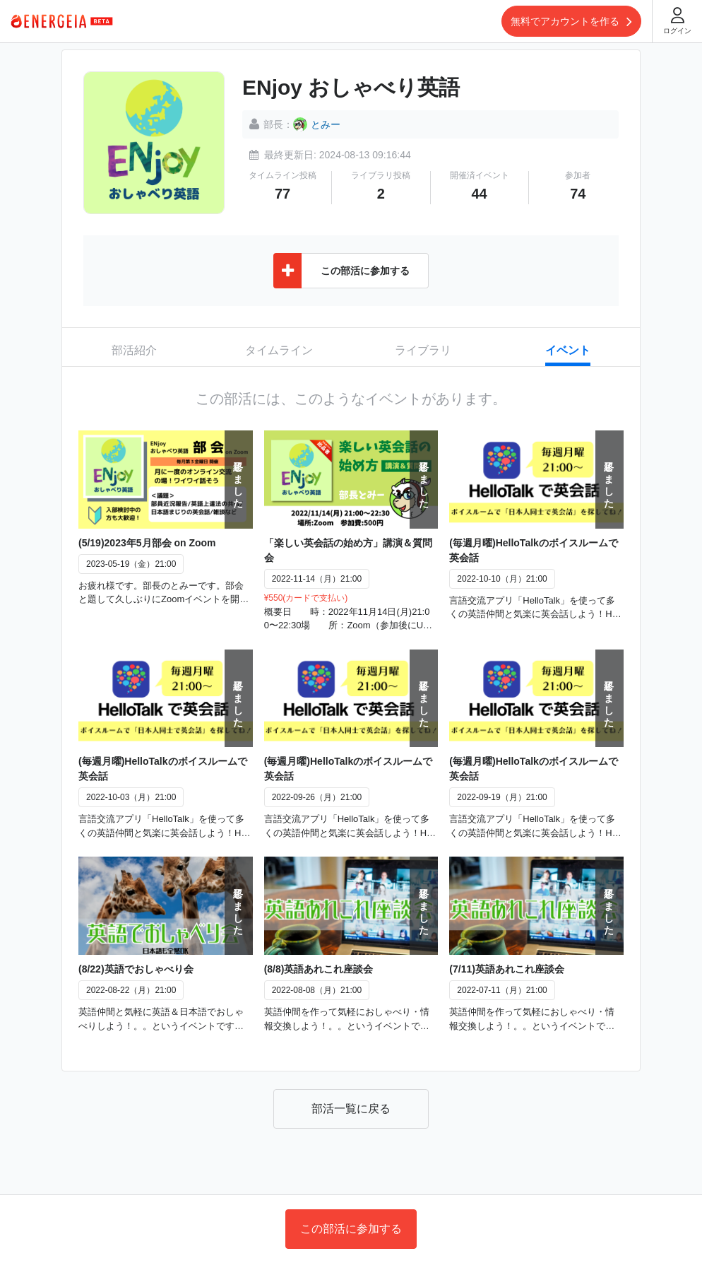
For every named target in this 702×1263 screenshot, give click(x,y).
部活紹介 (134, 350)
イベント (567, 350)
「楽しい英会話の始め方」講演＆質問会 (348, 550)
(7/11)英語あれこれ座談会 (506, 969)
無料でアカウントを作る (571, 21)
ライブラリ (423, 350)
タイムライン (279, 350)
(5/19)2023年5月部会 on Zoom (147, 542)
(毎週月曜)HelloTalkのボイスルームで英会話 (533, 550)
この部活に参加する (351, 1229)
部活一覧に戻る (351, 1109)
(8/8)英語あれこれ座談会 (319, 969)
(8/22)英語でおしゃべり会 (136, 969)
